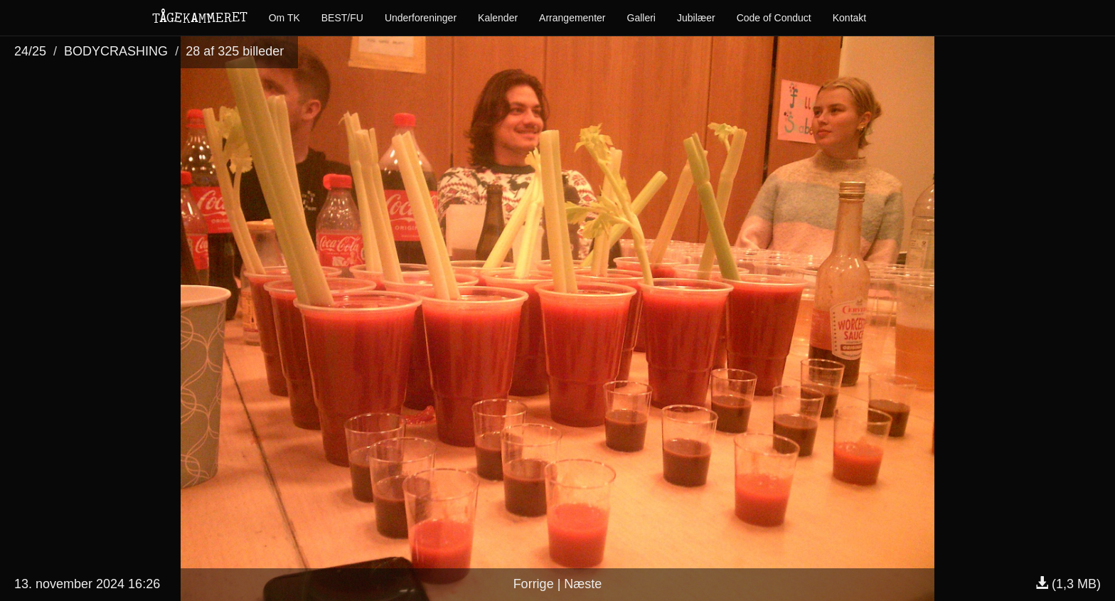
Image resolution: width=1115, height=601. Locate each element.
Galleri (641, 17)
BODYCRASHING (116, 51)
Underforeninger (421, 17)
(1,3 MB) (1068, 584)
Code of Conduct (774, 17)
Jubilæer (696, 17)
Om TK (284, 17)
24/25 (30, 51)
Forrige (533, 584)
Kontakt (849, 17)
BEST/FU (342, 17)
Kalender (498, 17)
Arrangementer (572, 17)
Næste (583, 584)
